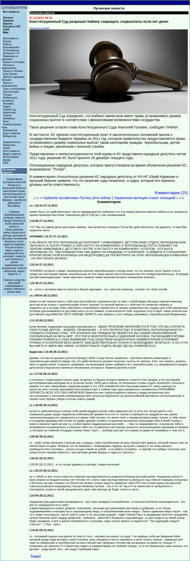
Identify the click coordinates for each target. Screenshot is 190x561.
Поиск (6, 147)
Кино (6, 121)
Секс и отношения (14, 88)
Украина (8, 20)
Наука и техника (13, 70)
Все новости (11, 11)
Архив (6, 159)
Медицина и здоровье (9, 58)
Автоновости (11, 38)
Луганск (8, 17)
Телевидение (11, 50)
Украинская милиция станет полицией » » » (149, 198)
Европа (8, 23)
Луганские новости (8, 171)
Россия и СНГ (12, 26)
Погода (7, 94)
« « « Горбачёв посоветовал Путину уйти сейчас (72, 198)
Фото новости (11, 150)
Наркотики (9, 112)
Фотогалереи (11, 156)
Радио (7, 106)
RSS (5, 162)
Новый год (9, 109)
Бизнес (7, 41)
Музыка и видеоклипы (8, 66)
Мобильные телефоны (9, 99)
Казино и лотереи (13, 62)
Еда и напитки (11, 133)
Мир (5, 32)
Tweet (35, 556)
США (6, 29)
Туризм (7, 115)
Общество (9, 145)
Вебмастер (9, 136)
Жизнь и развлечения (9, 84)
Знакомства (10, 130)
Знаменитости (11, 142)
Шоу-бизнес (10, 73)
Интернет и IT (11, 53)
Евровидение (11, 47)
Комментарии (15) (171, 193)
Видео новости (12, 153)
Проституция (11, 91)
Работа (7, 44)
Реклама (8, 103)
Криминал (9, 118)
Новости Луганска (14, 7)
